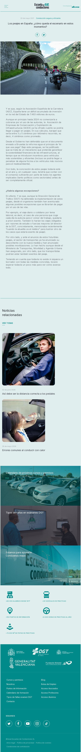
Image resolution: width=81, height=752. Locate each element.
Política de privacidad (25, 743)
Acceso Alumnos (48, 697)
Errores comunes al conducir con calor (23, 450)
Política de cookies (43, 743)
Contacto (11, 701)
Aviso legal (11, 743)
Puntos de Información (17, 688)
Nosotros (11, 684)
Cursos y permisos (15, 680)
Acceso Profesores (50, 693)
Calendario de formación (18, 693)
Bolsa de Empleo (48, 684)
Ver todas (7, 323)
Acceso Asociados (49, 688)
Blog (43, 680)
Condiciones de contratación (18, 747)
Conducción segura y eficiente (48, 18)
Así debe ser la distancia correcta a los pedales (28, 393)
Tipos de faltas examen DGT (19, 697)
